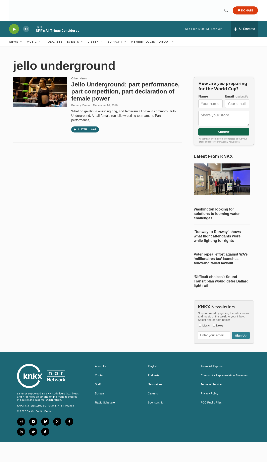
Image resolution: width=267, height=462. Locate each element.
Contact (100, 395)
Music (32, 41)
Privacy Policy (209, 413)
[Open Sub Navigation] (21, 41)
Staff (98, 404)
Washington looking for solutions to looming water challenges (217, 226)
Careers (153, 413)
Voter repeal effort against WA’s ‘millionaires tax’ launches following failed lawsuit (221, 270)
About (164, 41)
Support (114, 41)
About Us (101, 386)
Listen (93, 41)
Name (203, 109)
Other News (79, 82)
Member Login (143, 41)
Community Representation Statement (224, 395)
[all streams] (244, 29)
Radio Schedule (105, 422)
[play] (14, 29)
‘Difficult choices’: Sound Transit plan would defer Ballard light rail (221, 293)
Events (73, 41)
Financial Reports (212, 386)
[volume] (26, 29)
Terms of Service (211, 404)
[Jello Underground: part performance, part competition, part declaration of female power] (40, 96)
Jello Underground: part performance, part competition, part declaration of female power (125, 95)
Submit (223, 144)
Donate (247, 10)
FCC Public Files (211, 422)
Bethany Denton (81, 109)
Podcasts (54, 41)
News (13, 41)
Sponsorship (155, 422)
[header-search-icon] (226, 10)
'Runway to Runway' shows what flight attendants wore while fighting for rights (217, 248)
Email (236, 109)
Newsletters (155, 404)
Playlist (152, 386)
